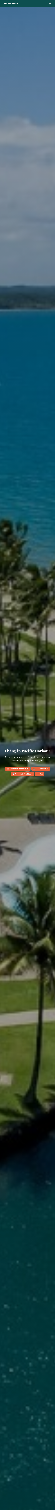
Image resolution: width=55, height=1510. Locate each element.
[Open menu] (50, 3)
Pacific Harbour (10, 3)
